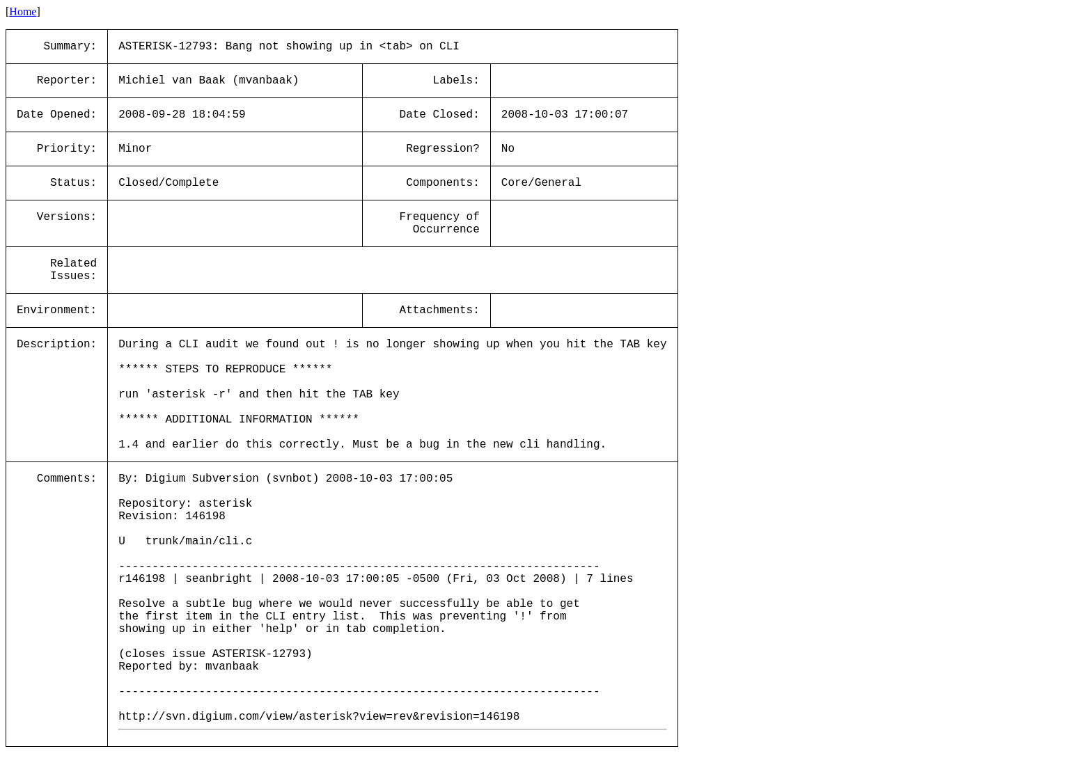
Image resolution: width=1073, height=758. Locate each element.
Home (22, 11)
